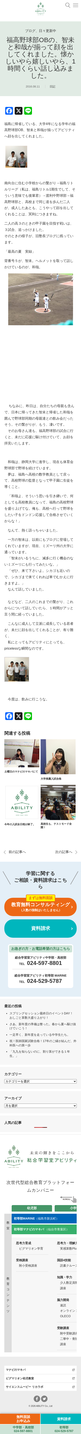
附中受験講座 (69, 1333)
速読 (63, 1305)
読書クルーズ (69, 1265)
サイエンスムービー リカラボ (24, 1386)
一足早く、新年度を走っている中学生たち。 (40, 1034)
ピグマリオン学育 (31, 1248)
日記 (52, 86)
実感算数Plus (69, 1248)
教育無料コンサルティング (40, 907)
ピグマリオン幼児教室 (20, 1378)
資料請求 (40, 928)
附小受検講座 (28, 1265)
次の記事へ (63, 852)
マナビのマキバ (15, 1369)
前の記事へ (17, 852)
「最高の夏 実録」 (19, 251)
